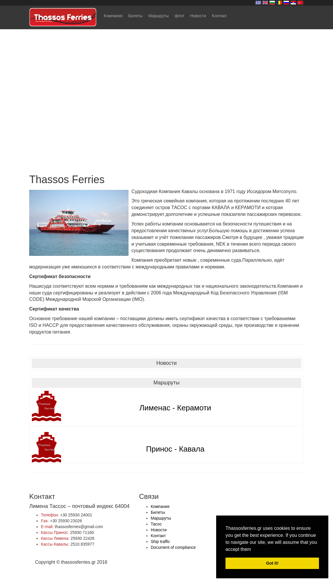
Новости (198, 15)
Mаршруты (158, 15)
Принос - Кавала (175, 449)
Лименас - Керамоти (175, 407)
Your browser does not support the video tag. (166, 83)
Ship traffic (160, 541)
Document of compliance (173, 547)
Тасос (156, 524)
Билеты (135, 15)
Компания (113, 15)
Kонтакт (219, 15)
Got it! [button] (272, 563)
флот (179, 15)
